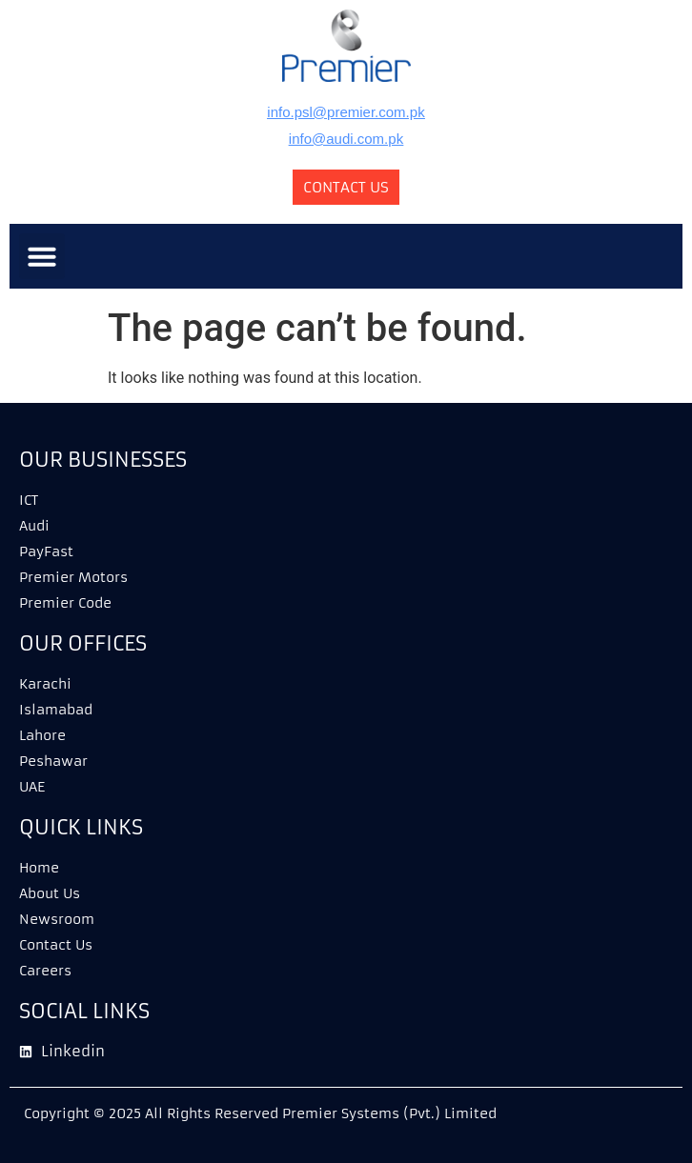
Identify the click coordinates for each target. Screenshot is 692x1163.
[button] (42, 256)
